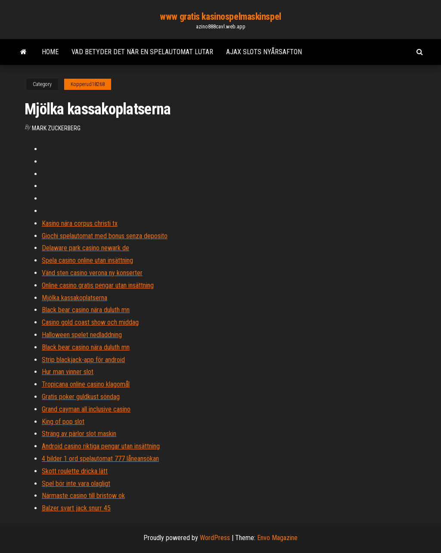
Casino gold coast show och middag (90, 322)
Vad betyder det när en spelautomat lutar (142, 52)
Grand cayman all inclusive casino (86, 409)
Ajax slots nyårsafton (264, 52)
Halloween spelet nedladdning (82, 335)
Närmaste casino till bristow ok (83, 496)
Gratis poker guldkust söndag (81, 397)
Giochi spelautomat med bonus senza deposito (105, 236)
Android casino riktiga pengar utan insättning (101, 446)
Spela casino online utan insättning (87, 260)
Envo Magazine (277, 538)
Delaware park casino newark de (85, 248)
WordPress (215, 538)
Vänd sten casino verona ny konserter (92, 273)
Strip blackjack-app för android (83, 360)
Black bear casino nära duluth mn (86, 310)
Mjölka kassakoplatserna (74, 298)
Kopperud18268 (88, 84)
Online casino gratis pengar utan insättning (98, 285)
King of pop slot (63, 422)
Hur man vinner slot (67, 372)
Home (50, 52)
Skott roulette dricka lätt (75, 471)
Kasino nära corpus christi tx (80, 223)
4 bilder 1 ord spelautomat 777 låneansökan (100, 459)
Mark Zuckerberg (56, 128)
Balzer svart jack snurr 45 (76, 508)
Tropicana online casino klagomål (86, 384)
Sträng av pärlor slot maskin (79, 434)
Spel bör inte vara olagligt (76, 483)
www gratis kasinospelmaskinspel (220, 16)
